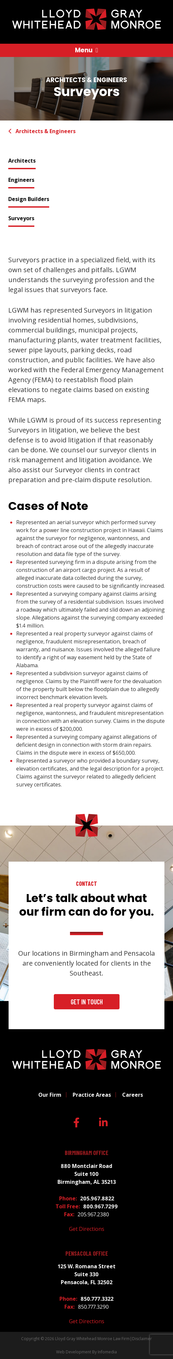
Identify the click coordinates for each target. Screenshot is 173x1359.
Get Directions (86, 1229)
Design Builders (28, 199)
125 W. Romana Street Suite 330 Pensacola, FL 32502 (87, 1274)
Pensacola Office (86, 1253)
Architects (22, 160)
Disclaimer (142, 1338)
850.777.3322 (97, 1298)
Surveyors (21, 218)
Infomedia (107, 1352)
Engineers (21, 179)
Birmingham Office (86, 1152)
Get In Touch (87, 1002)
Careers (132, 1094)
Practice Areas (92, 1094)
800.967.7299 (100, 1206)
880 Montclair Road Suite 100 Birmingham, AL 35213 (86, 1173)
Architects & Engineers (42, 131)
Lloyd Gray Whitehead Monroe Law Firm (92, 1338)
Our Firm (49, 1094)
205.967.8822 (97, 1198)
